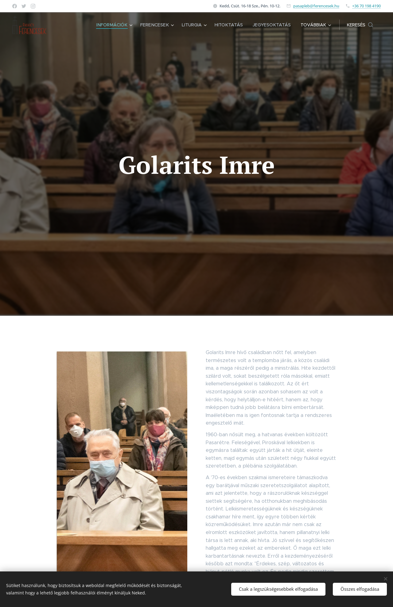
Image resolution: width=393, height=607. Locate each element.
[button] (360, 24)
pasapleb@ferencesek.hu (316, 6)
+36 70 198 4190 (366, 6)
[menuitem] (119, 24)
